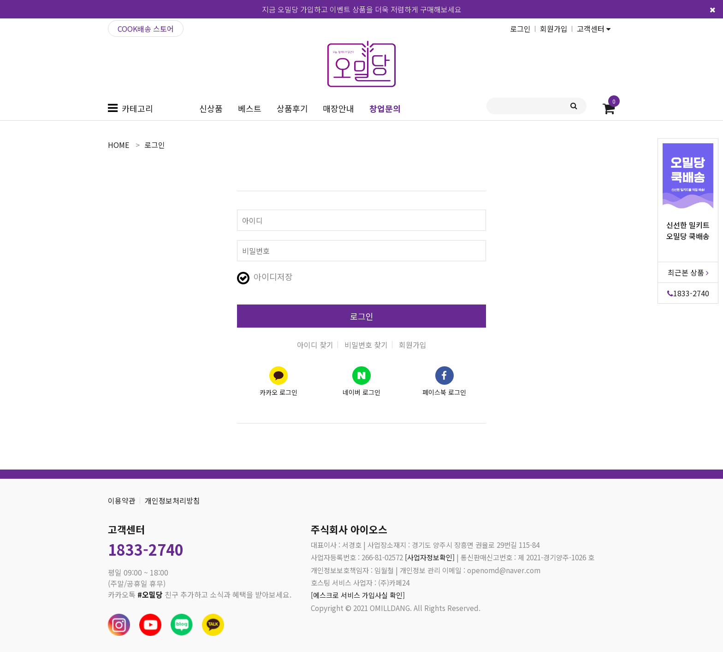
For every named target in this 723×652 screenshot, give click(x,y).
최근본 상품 (688, 270)
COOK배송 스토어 (146, 28)
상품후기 (292, 108)
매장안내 (338, 108)
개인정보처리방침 (172, 500)
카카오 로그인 (278, 392)
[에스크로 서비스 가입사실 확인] (358, 595)
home (118, 144)
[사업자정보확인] (430, 557)
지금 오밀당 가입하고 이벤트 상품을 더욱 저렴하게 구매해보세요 (362, 9)
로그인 (520, 28)
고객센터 (593, 28)
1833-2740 (688, 291)
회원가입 (554, 28)
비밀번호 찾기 (366, 344)
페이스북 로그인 (444, 392)
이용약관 (122, 500)
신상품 (211, 108)
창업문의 (385, 108)
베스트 (249, 108)
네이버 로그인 (361, 392)
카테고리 (137, 108)
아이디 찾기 (315, 344)
